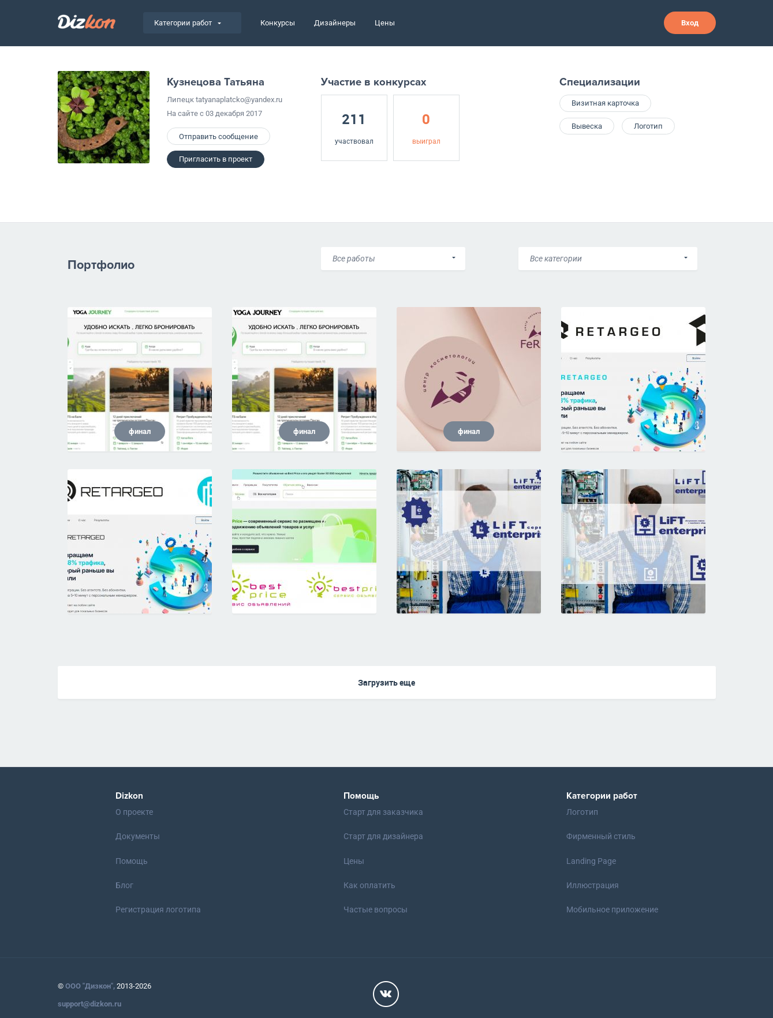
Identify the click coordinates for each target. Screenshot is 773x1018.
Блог (124, 885)
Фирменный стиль (601, 836)
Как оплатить (369, 885)
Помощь (131, 861)
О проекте (134, 812)
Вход (690, 22)
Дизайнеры (335, 22)
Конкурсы (277, 22)
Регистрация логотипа (158, 909)
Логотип (648, 126)
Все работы (354, 258)
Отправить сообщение (218, 136)
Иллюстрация (592, 885)
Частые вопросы (375, 909)
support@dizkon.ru (89, 1004)
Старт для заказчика (383, 812)
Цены (385, 22)
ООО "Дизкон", (90, 986)
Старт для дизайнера (383, 836)
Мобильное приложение (612, 909)
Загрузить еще (386, 682)
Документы (137, 836)
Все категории (556, 258)
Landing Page (591, 861)
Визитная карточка (605, 103)
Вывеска (587, 126)
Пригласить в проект (215, 159)
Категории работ (187, 22)
